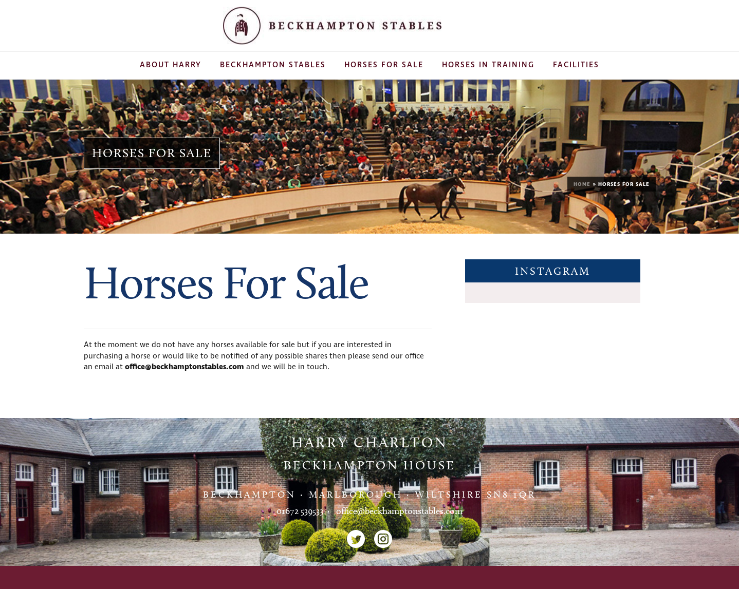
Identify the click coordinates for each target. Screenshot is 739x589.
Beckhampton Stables (273, 65)
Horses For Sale (383, 65)
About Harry (170, 65)
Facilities (576, 65)
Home (582, 184)
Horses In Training (488, 65)
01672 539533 (299, 511)
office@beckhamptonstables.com (184, 367)
